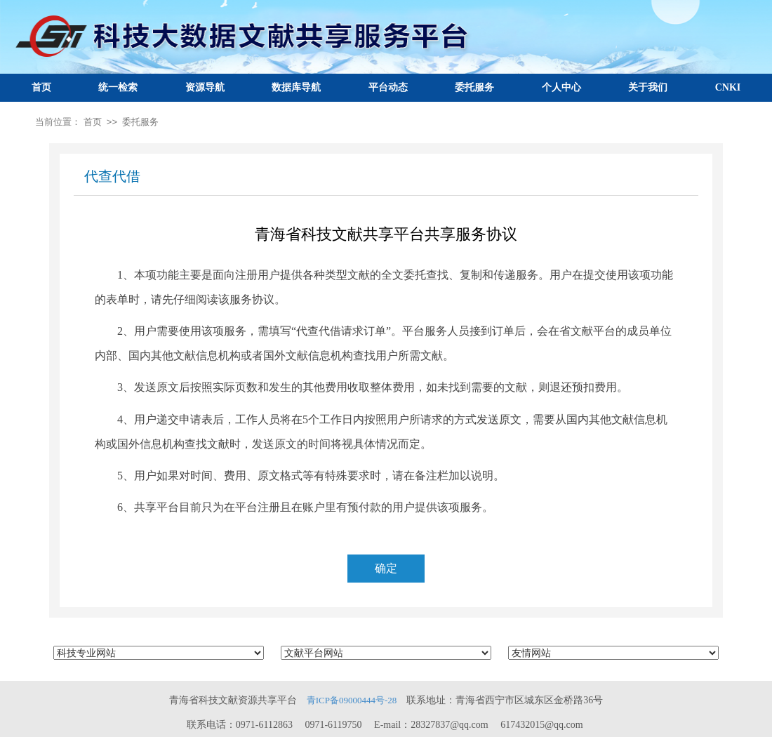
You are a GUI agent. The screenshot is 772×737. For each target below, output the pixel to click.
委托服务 (474, 87)
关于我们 (647, 87)
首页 (41, 87)
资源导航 (205, 87)
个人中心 (561, 87)
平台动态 (388, 87)
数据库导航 (296, 87)
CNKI (728, 87)
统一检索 (118, 87)
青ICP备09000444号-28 (352, 700)
